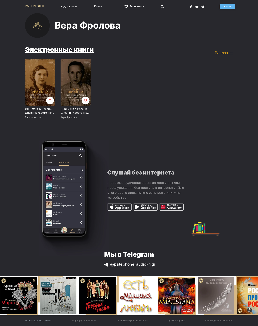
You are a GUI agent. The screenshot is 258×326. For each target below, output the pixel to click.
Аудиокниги (69, 6)
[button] (227, 6)
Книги (98, 6)
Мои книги (134, 6)
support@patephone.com (84, 320)
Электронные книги (59, 50)
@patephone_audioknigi (129, 264)
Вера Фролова (33, 117)
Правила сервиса (176, 320)
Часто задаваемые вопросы (219, 320)
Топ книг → (224, 52)
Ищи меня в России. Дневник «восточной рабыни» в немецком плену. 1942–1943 (75, 111)
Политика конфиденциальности (132, 320)
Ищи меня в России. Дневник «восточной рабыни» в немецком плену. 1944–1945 (39, 111)
